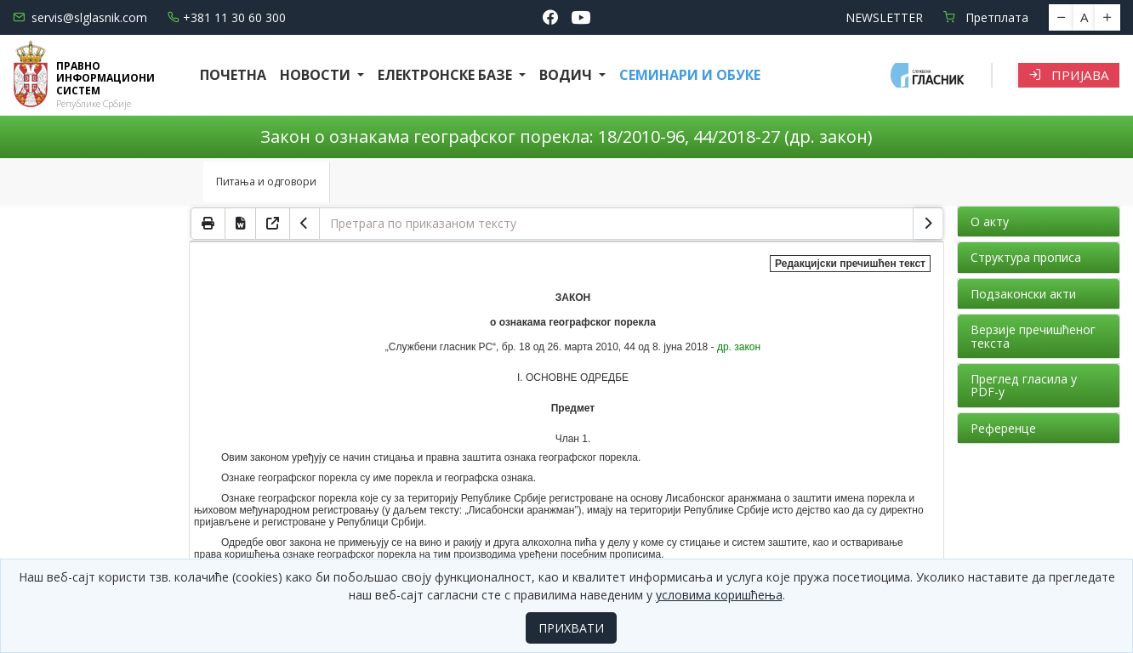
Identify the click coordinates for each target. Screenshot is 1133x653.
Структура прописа (1026, 257)
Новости (317, 74)
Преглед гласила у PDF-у (1024, 385)
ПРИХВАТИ (571, 628)
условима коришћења (719, 595)
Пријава (1068, 74)
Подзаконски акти (1023, 294)
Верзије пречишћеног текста (1033, 335)
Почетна (233, 74)
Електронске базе (446, 74)
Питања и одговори (266, 181)
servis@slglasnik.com (80, 17)
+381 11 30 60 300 (227, 17)
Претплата (985, 17)
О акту (990, 221)
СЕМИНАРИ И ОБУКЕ (689, 74)
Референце (1003, 428)
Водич (567, 74)
